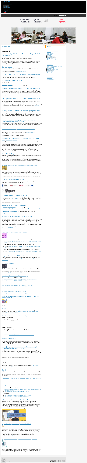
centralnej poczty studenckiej (7, 85)
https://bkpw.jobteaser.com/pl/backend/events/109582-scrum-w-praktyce (17, 395)
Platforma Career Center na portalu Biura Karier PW (15, 399)
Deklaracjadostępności (53, 461)
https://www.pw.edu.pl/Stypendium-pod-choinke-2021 (11, 272)
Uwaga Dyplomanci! (7, 67)
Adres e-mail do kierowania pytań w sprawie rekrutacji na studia (18, 129)
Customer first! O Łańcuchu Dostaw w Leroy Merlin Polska (17, 216)
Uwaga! (4, 308)
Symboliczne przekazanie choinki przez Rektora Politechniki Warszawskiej (21, 74)
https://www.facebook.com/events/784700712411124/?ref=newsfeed (16, 396)
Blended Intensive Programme (9, 154)
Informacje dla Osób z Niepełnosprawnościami (51, 58)
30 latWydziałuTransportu (62, 20)
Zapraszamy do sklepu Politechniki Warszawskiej (14, 195)
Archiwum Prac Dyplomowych (52, 51)
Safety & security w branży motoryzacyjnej (11, 211)
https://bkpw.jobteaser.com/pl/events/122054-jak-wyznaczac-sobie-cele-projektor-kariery (20, 322)
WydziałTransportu (36, 20)
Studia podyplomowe (51, 73)
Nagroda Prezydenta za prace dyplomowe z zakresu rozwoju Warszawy (20, 439)
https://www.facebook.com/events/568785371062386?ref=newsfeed (14, 291)
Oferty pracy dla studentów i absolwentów (54, 66)
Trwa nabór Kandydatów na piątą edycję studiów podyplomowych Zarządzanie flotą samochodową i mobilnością (18, 120)
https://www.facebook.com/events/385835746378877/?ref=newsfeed (21, 335)
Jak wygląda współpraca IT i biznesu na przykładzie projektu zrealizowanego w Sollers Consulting (22, 208)
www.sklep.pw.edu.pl (15, 198)
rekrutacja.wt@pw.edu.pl (30, 132)
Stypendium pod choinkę (8, 263)
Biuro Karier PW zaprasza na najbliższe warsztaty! (15, 205)
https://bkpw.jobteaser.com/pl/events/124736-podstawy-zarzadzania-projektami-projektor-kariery (19, 279)
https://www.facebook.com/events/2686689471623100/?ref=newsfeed (17, 385)
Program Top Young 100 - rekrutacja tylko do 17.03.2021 (16, 424)
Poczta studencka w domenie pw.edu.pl (12, 80)
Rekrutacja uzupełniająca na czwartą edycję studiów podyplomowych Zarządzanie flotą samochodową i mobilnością (19, 347)
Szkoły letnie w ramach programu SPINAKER (13, 179)
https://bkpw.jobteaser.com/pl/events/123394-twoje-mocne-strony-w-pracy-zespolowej (17, 285)
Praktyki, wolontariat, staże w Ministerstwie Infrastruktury (17, 256)
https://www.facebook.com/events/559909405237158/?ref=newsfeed (14, 286)
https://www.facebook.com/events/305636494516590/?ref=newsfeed (16, 391)
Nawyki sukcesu (6, 213)
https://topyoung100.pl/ (10, 435)
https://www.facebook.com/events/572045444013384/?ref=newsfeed (14, 280)
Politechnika (25, 20)
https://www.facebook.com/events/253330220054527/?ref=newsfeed (21, 324)
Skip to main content (4, 25)
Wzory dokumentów (51, 79)
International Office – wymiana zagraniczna (55, 61)
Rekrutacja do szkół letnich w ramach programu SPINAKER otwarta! (19, 165)
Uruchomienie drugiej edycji (9, 338)
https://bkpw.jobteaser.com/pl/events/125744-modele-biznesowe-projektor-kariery (17, 292)
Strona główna (4, 46)
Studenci (49, 46)
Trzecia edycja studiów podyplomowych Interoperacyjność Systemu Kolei (21, 110)
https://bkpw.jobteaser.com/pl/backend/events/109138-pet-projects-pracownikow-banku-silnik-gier (22, 383)
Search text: (56, 15)
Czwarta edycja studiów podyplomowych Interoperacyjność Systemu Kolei (21, 88)
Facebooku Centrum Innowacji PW (21, 71)
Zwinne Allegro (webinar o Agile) (9, 207)
